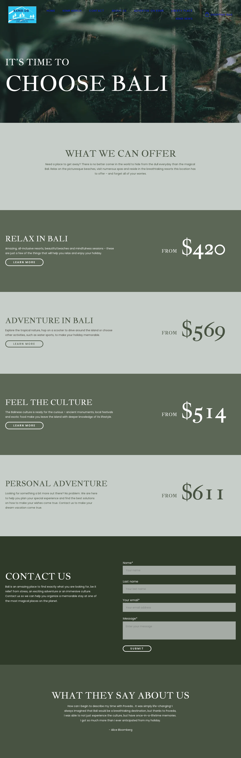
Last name (130, 581)
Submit (137, 648)
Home (51, 11)
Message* (130, 618)
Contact (96, 11)
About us (119, 11)
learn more (24, 262)
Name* (128, 563)
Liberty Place (182, 11)
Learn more (24, 344)
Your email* (131, 600)
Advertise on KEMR (149, 11)
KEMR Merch (72, 11)
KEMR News (184, 19)
